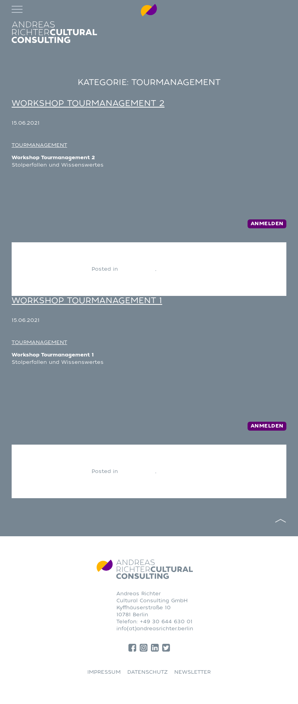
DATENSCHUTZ (147, 672)
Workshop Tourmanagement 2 (88, 103)
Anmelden (267, 223)
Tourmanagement (182, 269)
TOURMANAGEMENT (39, 145)
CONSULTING (137, 269)
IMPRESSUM (104, 672)
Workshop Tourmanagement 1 (87, 300)
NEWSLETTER (192, 672)
